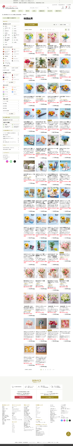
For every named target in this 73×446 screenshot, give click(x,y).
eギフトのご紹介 (39, 429)
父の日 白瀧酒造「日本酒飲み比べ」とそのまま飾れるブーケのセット (29, 202)
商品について (52, 411)
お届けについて (52, 412)
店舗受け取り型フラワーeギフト (11, 138)
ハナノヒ (11, 140)
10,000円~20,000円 (6, 70)
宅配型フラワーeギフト (7, 136)
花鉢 (12, 415)
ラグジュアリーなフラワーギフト (29, 429)
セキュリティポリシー (32, 442)
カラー (37, 414)
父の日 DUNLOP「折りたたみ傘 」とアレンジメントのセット (41, 123)
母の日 (27, 10)
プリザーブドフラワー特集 (28, 418)
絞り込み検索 (31, 24)
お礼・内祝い (4, 420)
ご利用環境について (64, 410)
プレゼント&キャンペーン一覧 (40, 422)
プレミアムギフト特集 (27, 417)
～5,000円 (4, 67)
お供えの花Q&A (26, 415)
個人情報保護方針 (25, 442)
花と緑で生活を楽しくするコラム (8, 147)
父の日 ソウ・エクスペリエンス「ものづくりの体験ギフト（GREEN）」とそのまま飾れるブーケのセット (41, 230)
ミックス (13, 432)
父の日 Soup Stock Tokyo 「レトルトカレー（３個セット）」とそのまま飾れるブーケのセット (65, 177)
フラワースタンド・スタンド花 (17, 419)
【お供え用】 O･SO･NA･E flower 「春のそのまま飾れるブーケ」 (53, 47)
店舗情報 (37, 430)
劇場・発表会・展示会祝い (6, 419)
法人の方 (50, 10)
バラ (36, 406)
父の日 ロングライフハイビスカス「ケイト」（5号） (41, 176)
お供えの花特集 (26, 414)
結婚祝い (3, 413)
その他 (51, 422)
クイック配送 (38, 421)
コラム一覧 (62, 416)
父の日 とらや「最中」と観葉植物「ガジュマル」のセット (41, 255)
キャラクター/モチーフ (15, 408)
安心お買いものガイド (53, 410)
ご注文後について (63, 407)
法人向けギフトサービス (8, 119)
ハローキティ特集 (26, 420)
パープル (13, 427)
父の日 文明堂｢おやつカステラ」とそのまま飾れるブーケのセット (65, 229)
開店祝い (3, 414)
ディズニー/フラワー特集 (28, 419)
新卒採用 (49, 442)
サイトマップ (45, 442)
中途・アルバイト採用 (54, 442)
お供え (34, 10)
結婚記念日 (41, 10)
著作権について (39, 442)
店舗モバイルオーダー (40, 431)
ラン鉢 (13, 414)
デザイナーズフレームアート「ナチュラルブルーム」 (65, 333)
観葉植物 (13, 413)
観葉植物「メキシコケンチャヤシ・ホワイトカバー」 (41, 72)
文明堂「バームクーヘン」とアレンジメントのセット (29, 72)
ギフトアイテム (14, 418)
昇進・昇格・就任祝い (5, 416)
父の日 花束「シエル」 (41, 96)
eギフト (20, 10)
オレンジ (13, 426)
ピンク (13, 424)
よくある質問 (68, 4)
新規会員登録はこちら (23, 397)
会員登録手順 (52, 420)
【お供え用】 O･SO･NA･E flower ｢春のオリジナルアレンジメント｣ (29, 308)
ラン (36, 415)
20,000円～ (13, 70)
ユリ (36, 416)
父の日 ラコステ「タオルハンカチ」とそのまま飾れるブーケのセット (29, 255)
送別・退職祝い (4, 417)
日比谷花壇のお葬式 (39, 435)
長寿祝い (3, 418)
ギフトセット (14, 417)
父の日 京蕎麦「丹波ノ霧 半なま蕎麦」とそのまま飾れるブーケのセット (53, 202)
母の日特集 (25, 407)
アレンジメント (14, 406)
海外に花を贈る (11, 134)
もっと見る (11, 82)
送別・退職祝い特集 (27, 413)
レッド (13, 423)
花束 (12, 407)
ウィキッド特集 (26, 406)
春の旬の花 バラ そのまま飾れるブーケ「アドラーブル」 (53, 282)
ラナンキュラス (38, 417)
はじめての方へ (55, 4)
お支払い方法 (52, 415)
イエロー (13, 425)
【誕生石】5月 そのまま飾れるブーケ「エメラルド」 (65, 47)
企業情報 (16, 442)
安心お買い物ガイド (62, 4)
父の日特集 (25, 408)
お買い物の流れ (52, 413)
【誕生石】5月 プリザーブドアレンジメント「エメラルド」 (41, 47)
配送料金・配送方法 (53, 414)
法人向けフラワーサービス (28, 430)
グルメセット (14, 416)
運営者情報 (20, 442)
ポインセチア (38, 407)
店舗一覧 (58, 10)
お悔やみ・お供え (5, 408)
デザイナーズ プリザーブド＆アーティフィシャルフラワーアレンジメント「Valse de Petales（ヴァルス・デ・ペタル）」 (29, 334)
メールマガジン (52, 421)
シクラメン (37, 408)
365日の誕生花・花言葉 (7, 149)
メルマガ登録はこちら (50, 397)
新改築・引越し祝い (5, 415)
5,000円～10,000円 (15, 67)
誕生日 (13, 10)
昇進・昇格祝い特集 (27, 426)
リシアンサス (38, 413)
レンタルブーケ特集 (27, 416)
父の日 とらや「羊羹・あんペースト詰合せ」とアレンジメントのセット (65, 123)
